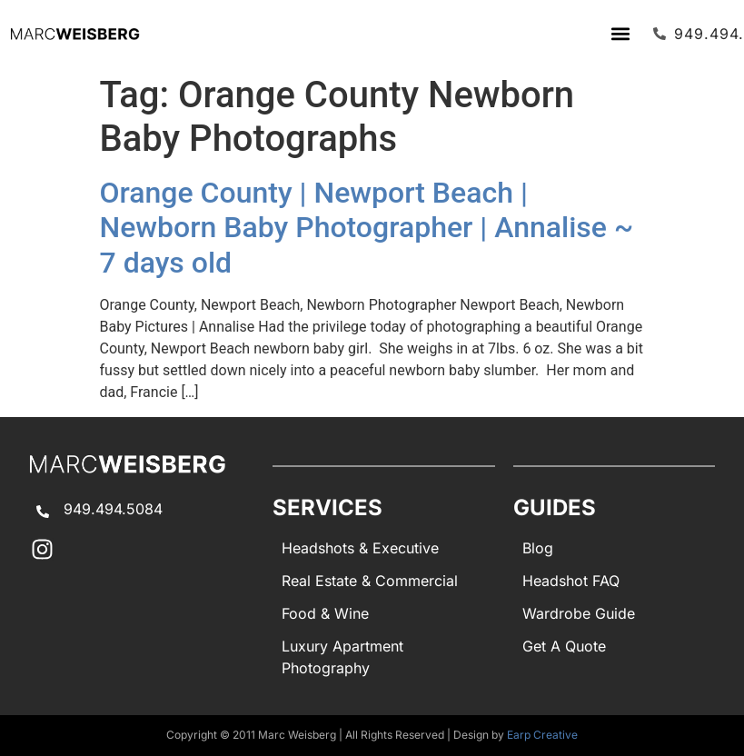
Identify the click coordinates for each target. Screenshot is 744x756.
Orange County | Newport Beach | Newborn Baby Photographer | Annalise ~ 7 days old (367, 227)
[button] (620, 33)
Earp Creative (542, 734)
